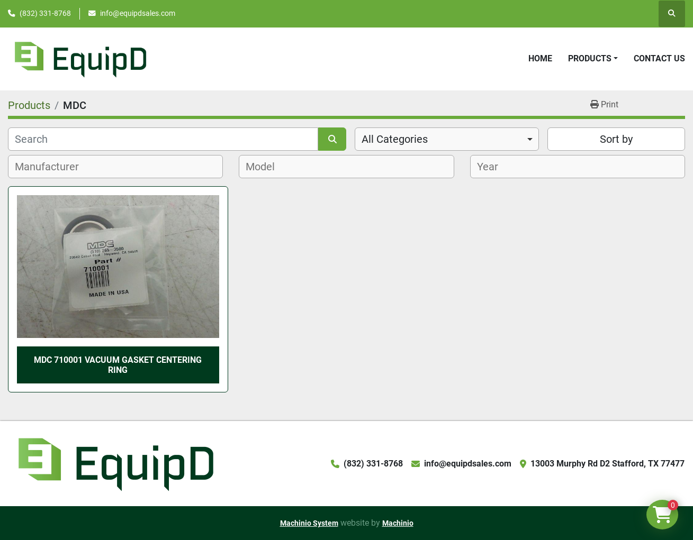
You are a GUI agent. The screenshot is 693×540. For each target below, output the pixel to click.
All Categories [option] (395, 139)
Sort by (616, 139)
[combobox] (447, 139)
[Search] (163, 139)
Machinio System (309, 523)
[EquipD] (114, 463)
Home (540, 58)
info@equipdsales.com (137, 13)
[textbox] (53, 167)
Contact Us (659, 58)
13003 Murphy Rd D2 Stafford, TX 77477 (607, 464)
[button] (593, 58)
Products (589, 58)
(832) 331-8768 (45, 13)
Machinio (397, 523)
